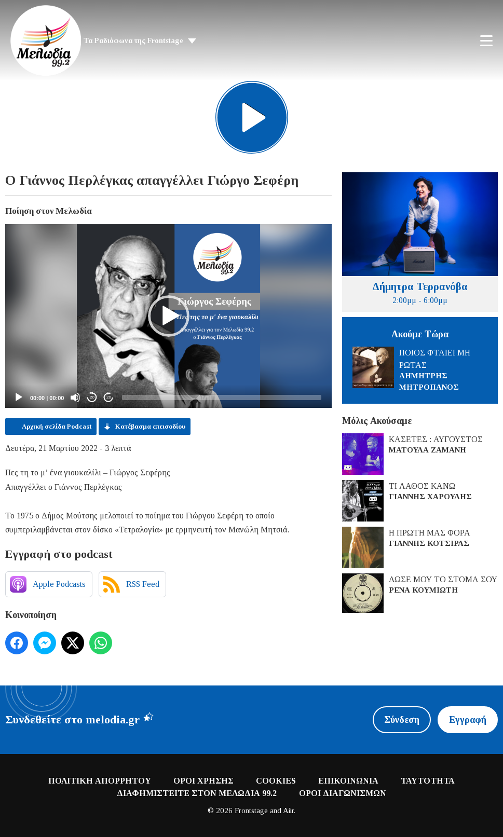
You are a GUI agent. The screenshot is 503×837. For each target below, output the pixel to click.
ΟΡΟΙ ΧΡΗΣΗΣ (203, 780)
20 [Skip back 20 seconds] (92, 397)
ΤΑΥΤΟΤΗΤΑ (428, 780)
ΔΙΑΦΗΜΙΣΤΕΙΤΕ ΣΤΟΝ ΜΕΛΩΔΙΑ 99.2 (197, 793)
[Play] (18, 397)
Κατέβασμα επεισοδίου (150, 426)
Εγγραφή (467, 720)
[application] (168, 316)
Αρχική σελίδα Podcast (56, 426)
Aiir (288, 810)
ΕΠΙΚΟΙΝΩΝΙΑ (348, 780)
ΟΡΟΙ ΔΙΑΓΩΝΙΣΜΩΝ (342, 793)
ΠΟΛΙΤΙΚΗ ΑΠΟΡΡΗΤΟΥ (99, 780)
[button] (168, 316)
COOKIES (276, 780)
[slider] (221, 397)
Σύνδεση (401, 720)
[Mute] (75, 397)
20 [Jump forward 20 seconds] (108, 397)
